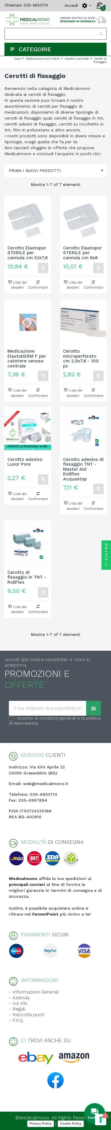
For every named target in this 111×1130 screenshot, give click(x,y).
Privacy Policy (41, 1123)
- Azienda (19, 997)
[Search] (55, 33)
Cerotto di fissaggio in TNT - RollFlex (26, 577)
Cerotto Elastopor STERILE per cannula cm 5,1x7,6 (27, 253)
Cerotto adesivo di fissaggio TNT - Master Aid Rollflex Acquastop (83, 469)
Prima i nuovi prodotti (58, 170)
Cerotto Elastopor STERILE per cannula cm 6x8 (82, 253)
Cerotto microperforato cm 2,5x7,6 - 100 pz (81, 358)
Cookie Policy (70, 1123)
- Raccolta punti (26, 1014)
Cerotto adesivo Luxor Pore (24, 462)
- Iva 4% (18, 1003)
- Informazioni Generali (34, 992)
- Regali (17, 1009)
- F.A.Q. (16, 1020)
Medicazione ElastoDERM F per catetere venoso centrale (26, 358)
